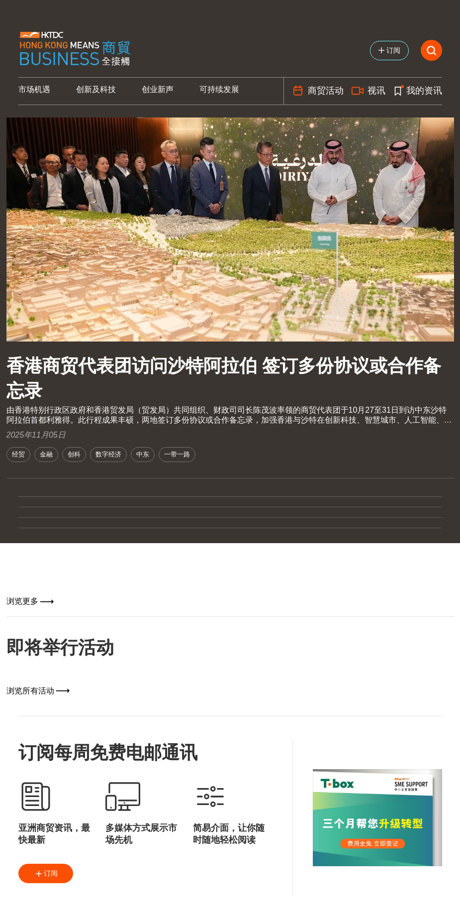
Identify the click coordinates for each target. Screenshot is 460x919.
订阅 (46, 874)
